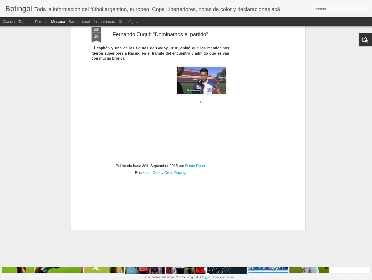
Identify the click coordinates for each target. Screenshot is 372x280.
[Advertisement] (258, 82)
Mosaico (58, 22)
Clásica (9, 22)
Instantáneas (104, 22)
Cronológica (128, 22)
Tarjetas (25, 22)
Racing (180, 148)
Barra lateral (79, 22)
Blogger (205, 277)
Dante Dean (195, 141)
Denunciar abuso (223, 277)
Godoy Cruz (162, 148)
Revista (41, 22)
